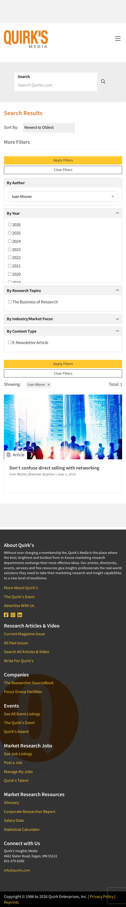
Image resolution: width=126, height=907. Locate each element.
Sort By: (11, 127)
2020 (14, 274)
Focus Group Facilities (23, 691)
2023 (14, 249)
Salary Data (14, 820)
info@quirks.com (17, 870)
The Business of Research (33, 302)
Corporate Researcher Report (29, 811)
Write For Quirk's (19, 660)
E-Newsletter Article (28, 342)
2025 (14, 233)
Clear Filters (63, 169)
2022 (14, 257)
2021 (14, 266)
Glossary (11, 802)
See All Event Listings (22, 713)
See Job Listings (18, 753)
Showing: (12, 384)
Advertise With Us (19, 605)
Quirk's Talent (16, 780)
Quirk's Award (16, 731)
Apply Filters (63, 160)
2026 (14, 224)
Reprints (11, 902)
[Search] (55, 85)
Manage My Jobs (18, 771)
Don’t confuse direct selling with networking (54, 468)
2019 (14, 282)
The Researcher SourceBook (29, 682)
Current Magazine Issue (24, 633)
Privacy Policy (102, 896)
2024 (14, 241)
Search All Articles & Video (26, 651)
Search (24, 76)
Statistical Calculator (22, 829)
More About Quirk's (21, 587)
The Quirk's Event (19, 596)
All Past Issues (16, 642)
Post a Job (13, 762)
